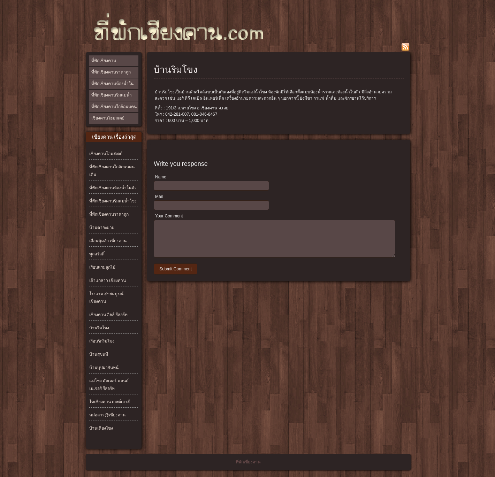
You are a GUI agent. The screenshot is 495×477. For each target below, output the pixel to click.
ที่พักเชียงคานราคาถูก (111, 72)
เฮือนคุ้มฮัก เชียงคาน (108, 240)
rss (405, 47)
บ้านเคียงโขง (101, 428)
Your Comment (169, 216)
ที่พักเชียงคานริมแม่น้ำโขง (111, 100)
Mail (159, 196)
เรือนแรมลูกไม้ (102, 267)
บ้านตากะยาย (101, 227)
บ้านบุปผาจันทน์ (104, 367)
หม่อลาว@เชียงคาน (107, 415)
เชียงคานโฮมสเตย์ (107, 118)
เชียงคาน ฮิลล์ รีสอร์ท (108, 314)
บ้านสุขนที (98, 354)
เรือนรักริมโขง (101, 341)
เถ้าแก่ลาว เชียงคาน (107, 280)
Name (160, 177)
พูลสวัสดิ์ (97, 254)
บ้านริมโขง (99, 327)
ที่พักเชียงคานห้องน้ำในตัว (112, 89)
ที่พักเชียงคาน (103, 60)
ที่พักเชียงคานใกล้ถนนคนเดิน (114, 112)
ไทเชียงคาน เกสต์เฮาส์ (109, 401)
